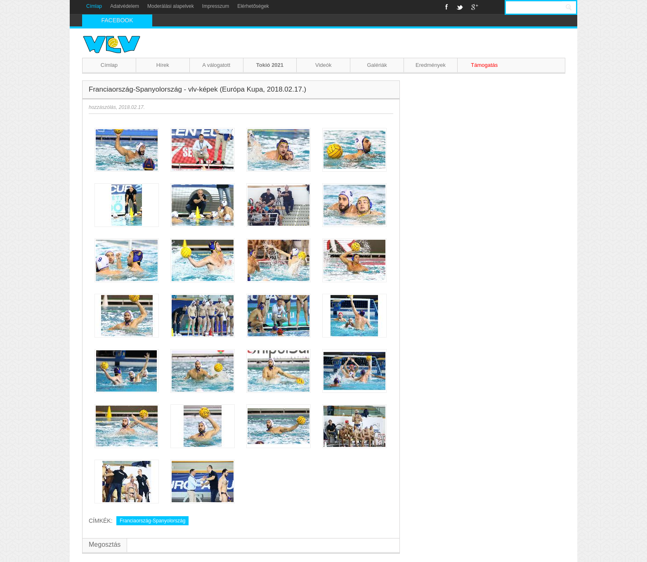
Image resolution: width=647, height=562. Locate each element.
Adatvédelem (124, 6)
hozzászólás (102, 107)
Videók (323, 65)
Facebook (446, 7)
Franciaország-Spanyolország (152, 521)
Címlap (94, 6)
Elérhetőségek (253, 6)
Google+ (474, 7)
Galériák (377, 65)
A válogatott (216, 65)
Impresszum (215, 6)
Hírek (162, 65)
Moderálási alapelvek (170, 6)
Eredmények (431, 65)
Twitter (459, 7)
